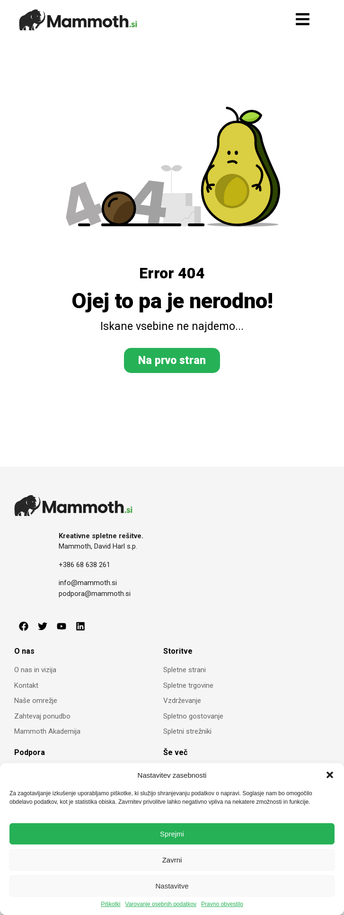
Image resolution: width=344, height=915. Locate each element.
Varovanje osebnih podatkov (161, 904)
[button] (330, 775)
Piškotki (110, 904)
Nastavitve (171, 886)
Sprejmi (172, 834)
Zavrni (172, 860)
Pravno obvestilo (222, 904)
